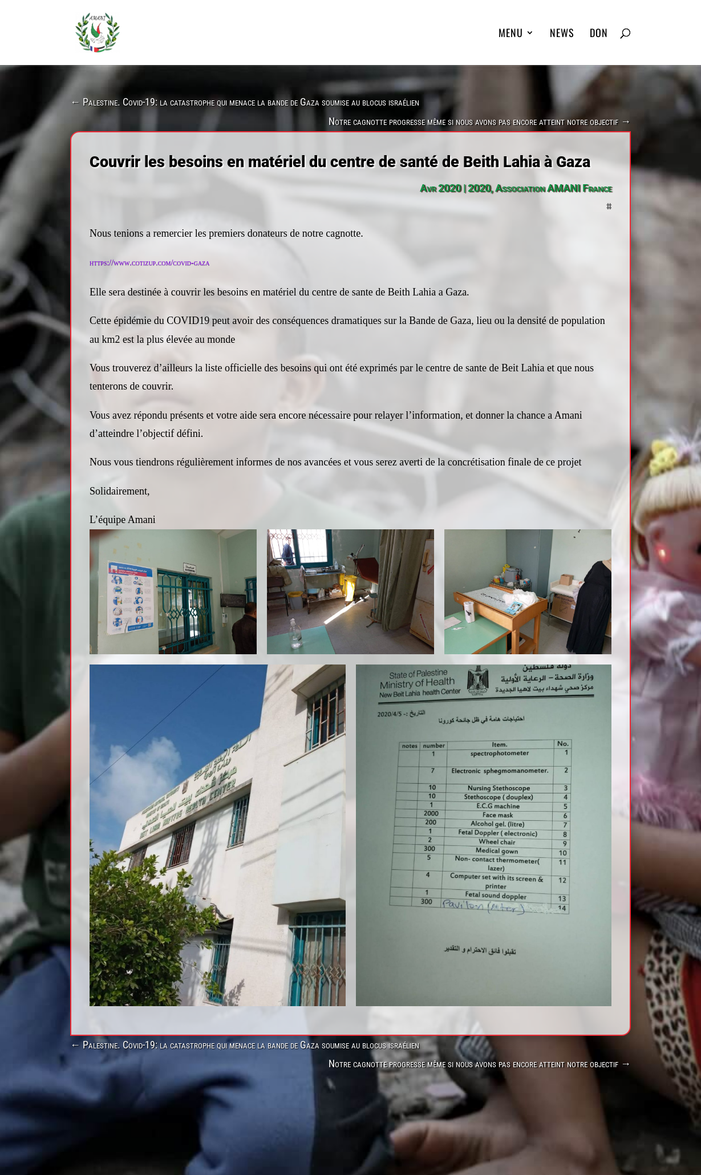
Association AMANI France (553, 188)
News (562, 34)
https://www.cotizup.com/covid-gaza (150, 262)
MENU (511, 34)
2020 (479, 188)
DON (599, 34)
